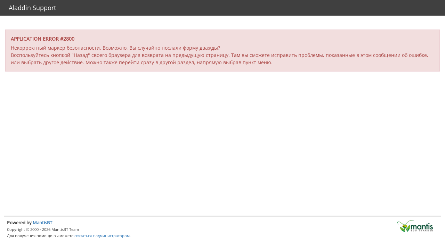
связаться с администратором (102, 235)
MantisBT (42, 222)
